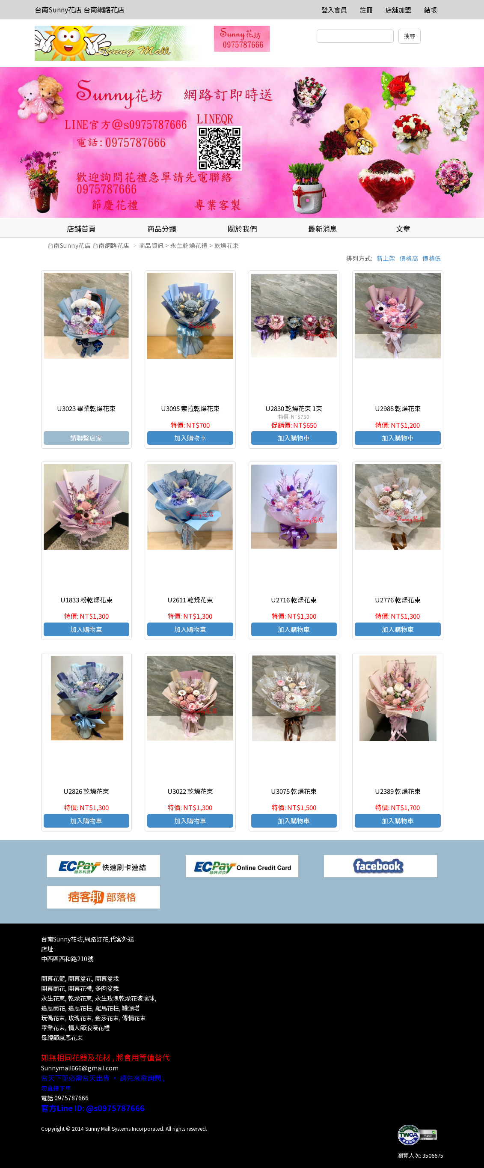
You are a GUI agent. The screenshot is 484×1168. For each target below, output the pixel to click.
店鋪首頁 (81, 228)
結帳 (430, 9)
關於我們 (242, 228)
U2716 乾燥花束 (294, 599)
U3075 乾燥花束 (294, 791)
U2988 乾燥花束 (398, 408)
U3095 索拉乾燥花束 (190, 408)
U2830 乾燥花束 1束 (293, 408)
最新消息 (322, 228)
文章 (403, 228)
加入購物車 (190, 437)
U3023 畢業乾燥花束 (86, 408)
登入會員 (334, 9)
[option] (242, 142)
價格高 (409, 258)
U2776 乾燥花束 (398, 599)
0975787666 (71, 1098)
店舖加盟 (398, 9)
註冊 (366, 9)
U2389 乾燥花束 (398, 791)
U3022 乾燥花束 (190, 791)
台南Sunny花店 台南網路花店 (80, 9)
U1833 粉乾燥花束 (86, 599)
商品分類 (161, 228)
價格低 (431, 258)
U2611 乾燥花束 (190, 599)
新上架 (386, 258)
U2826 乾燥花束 (86, 791)
